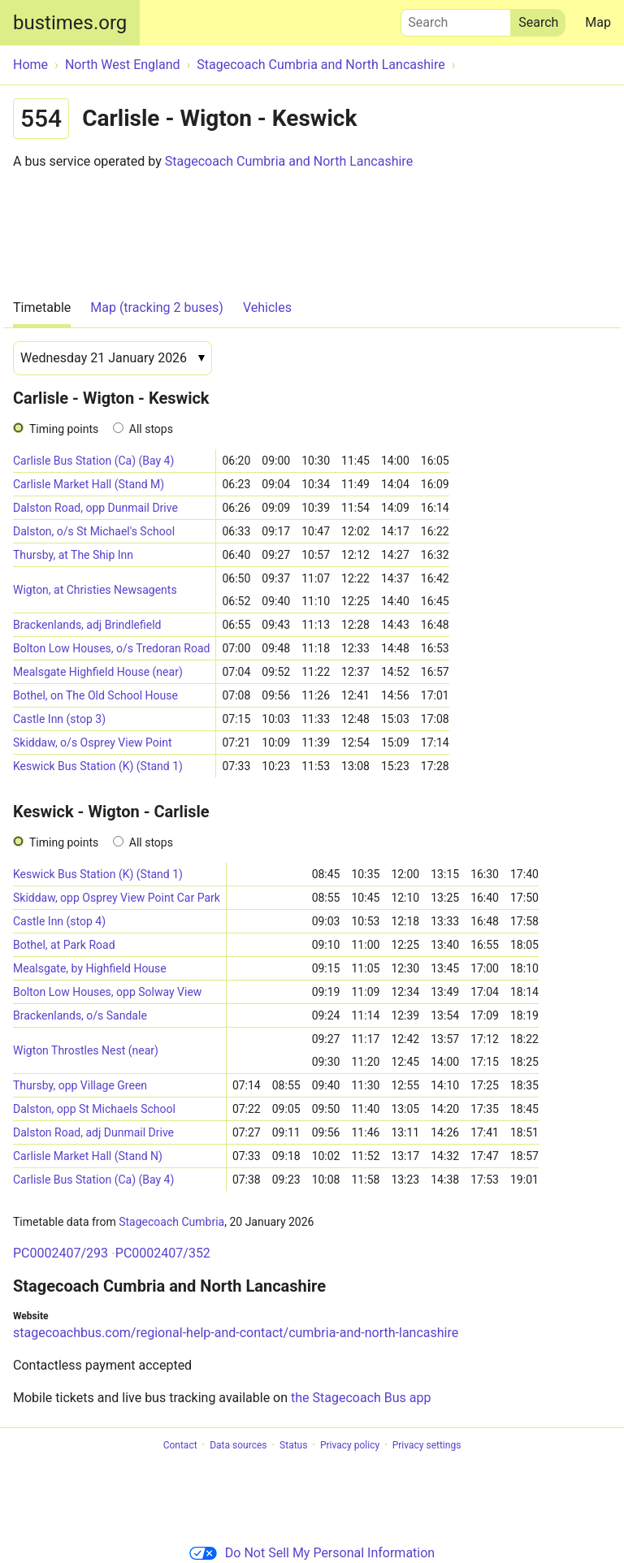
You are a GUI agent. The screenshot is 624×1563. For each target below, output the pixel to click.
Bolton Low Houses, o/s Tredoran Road (111, 648)
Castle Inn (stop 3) (59, 718)
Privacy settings (427, 1445)
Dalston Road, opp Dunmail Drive (95, 507)
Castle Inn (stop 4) (59, 921)
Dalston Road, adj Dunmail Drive (93, 1132)
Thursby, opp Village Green (80, 1085)
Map (598, 22)
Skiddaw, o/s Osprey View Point (92, 742)
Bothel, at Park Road (64, 944)
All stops (151, 428)
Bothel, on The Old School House (95, 695)
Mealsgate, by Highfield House (90, 968)
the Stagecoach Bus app (361, 1397)
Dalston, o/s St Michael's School (94, 531)
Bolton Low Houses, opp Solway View (107, 991)
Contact (180, 1445)
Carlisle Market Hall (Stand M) (88, 484)
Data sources (238, 1445)
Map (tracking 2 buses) (156, 307)
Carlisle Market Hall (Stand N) (87, 1156)
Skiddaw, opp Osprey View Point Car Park (116, 897)
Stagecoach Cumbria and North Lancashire (289, 161)
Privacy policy (349, 1445)
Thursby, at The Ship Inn (73, 554)
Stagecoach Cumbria (171, 1221)
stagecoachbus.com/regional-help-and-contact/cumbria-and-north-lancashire (235, 1332)
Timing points (63, 428)
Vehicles (267, 307)
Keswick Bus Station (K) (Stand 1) (98, 766)
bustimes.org (70, 22)
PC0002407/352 (162, 1253)
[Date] (112, 358)
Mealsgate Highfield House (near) (98, 671)
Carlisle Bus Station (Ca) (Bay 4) (93, 460)
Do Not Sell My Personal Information (312, 1553)
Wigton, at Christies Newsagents (95, 589)
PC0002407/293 (60, 1253)
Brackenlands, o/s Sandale (80, 1015)
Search (456, 18)
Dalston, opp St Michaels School (94, 1108)
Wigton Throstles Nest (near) (85, 1050)
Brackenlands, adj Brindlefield (87, 624)
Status (293, 1445)
